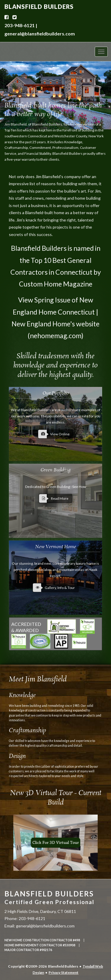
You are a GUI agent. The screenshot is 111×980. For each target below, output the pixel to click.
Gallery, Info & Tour (54, 587)
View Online (54, 434)
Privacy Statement (63, 972)
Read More (53, 498)
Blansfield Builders (49, 897)
